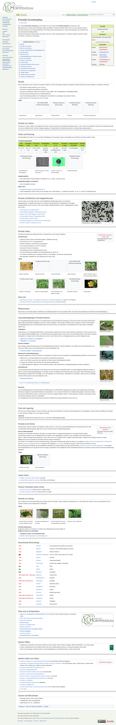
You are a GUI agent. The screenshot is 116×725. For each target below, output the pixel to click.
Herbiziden (34, 529)
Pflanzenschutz (24, 622)
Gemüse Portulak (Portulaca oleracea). (31, 671)
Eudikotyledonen (104, 52)
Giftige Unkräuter (25, 626)
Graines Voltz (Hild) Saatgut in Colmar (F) (31, 214)
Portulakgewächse (104, 59)
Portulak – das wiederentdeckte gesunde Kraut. (33, 678)
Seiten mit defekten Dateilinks (34, 706)
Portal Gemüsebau (25, 620)
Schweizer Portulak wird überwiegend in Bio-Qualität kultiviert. (37, 302)
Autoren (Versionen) (82, 15)
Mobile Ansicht (43, 720)
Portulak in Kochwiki (25, 680)
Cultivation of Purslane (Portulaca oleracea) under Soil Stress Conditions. (40, 663)
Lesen (63, 15)
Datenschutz (20, 720)
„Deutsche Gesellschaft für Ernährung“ (100, 441)
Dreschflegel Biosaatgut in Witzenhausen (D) (32, 212)
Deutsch (38, 546)
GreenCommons (6, 43)
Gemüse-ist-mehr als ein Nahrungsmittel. (31, 674)
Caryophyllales (103, 57)
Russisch (38, 592)
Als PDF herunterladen (7, 50)
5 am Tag (22, 689)
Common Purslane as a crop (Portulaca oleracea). (34, 661)
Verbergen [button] (36, 42)
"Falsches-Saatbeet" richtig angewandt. (31, 350)
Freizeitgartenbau (6, 24)
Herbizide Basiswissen (26, 378)
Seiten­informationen (7, 67)
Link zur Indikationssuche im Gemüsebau (33, 383)
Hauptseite (5, 17)
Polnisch (38, 583)
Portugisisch (39, 586)
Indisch (38, 569)
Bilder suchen (5, 36)
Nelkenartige (102, 55)
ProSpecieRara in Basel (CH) (28, 218)
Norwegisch (39, 581)
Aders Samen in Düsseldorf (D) (29, 210)
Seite (18, 15)
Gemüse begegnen (25, 631)
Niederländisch (40, 578)
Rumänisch (39, 589)
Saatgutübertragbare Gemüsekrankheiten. (32, 189)
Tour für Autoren (6, 35)
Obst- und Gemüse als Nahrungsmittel (31, 618)
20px (20, 546)
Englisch (38, 548)
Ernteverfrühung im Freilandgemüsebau (31, 629)
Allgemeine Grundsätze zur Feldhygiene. (31, 338)
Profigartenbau (6, 22)
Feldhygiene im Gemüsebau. (28, 341)
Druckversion (5, 52)
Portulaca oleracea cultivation (28, 492)
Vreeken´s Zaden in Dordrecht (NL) (30, 222)
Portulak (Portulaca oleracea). (28, 682)
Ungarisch (39, 604)
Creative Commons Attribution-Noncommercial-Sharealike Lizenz (50, 718)
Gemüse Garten (24, 633)
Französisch (39, 563)
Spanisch (38, 601)
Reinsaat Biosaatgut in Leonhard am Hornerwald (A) (34, 220)
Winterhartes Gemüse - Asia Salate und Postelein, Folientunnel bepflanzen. (41, 300)
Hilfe (3, 33)
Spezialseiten (5, 64)
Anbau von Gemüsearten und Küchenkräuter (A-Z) (34, 614)
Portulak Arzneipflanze (26, 684)
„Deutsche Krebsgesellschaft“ (31, 443)
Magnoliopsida (103, 49)
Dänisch (38, 557)
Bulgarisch (39, 551)
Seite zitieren (5, 69)
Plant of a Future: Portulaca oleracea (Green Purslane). (35, 676)
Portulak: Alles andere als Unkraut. (29, 480)
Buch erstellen (5, 48)
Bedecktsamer (103, 47)
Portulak (46, 706)
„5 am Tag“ (59, 443)
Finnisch (38, 560)
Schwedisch (39, 595)
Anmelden (93, 2)
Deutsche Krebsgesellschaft (28, 669)
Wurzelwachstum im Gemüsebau (29, 635)
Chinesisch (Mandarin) (42, 554)
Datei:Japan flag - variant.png (27, 575)
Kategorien (22, 706)
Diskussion (23, 15)
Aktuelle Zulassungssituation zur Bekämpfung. (33, 536)
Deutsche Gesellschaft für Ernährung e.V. (31, 667)
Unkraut (96, 501)
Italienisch (39, 572)
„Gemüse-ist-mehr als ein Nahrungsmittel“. (91, 445)
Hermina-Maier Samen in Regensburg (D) (31, 216)
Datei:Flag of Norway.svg (26, 581)
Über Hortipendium (7, 19)
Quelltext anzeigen (71, 15)
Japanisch (39, 575)
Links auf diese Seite (7, 57)
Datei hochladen (6, 62)
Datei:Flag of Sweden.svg (26, 595)
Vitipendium (5, 41)
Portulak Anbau (23, 22)
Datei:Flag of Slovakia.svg (26, 598)
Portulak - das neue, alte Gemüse (29, 478)
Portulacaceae (103, 61)
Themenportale (6, 21)
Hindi (37, 566)
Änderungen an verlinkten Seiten (6, 60)
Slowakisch (39, 598)
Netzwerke (5, 26)
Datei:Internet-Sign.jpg (105, 662)
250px (93, 40)
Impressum (36, 720)
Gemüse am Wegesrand (27, 624)
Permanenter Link (6, 65)
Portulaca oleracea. (25, 489)
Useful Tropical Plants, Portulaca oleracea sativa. (33, 686)
